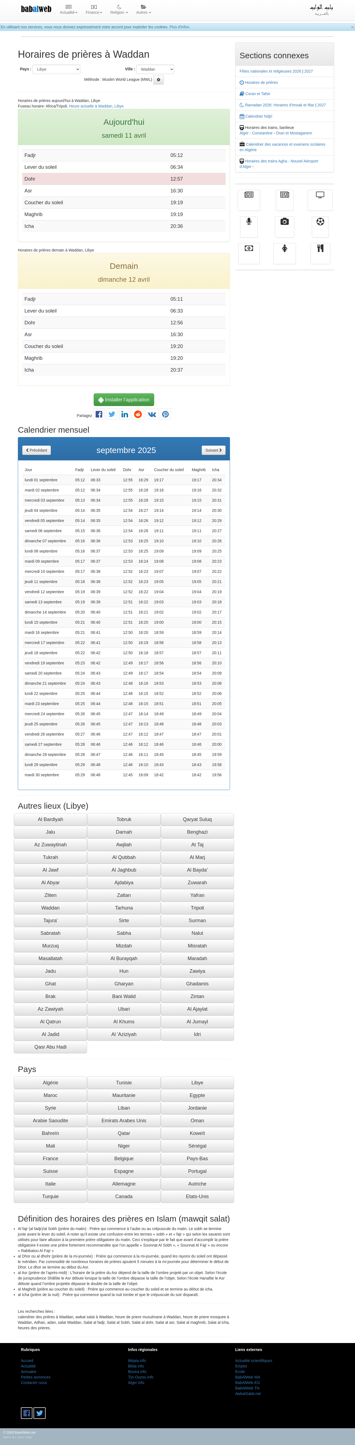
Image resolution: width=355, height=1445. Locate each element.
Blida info (136, 1366)
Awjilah (124, 844)
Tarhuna (124, 908)
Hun (123, 971)
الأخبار (285, 204)
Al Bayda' (197, 870)
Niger (124, 1146)
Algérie (50, 1082)
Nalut (197, 933)
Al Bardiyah (50, 819)
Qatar (124, 1133)
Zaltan (124, 895)
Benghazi (197, 832)
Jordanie (197, 1108)
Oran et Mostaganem (294, 133)
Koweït (197, 1133)
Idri (197, 1034)
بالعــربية (322, 10)
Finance (249, 257)
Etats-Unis (197, 1196)
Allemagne (123, 1184)
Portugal (197, 1171)
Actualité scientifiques (253, 1360)
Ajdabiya (123, 882)
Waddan (50, 908)
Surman (197, 920)
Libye (197, 1082)
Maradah (197, 958)
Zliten (51, 895)
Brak (50, 996)
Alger (244, 133)
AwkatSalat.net (248, 1393)
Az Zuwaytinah (50, 844)
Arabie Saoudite (50, 1120)
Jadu (50, 971)
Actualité (249, 204)
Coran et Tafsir (255, 94)
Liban (124, 1108)
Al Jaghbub (124, 870)
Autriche (197, 1184)
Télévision (320, 204)
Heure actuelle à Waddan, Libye (96, 106)
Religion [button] (119, 10)
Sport (320, 231)
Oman (197, 1120)
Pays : (25, 69)
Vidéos (285, 231)
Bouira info (137, 1371)
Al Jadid (50, 1034)
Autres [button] (143, 10)
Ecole (240, 1371)
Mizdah (124, 946)
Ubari (124, 1009)
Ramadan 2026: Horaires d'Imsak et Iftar (277, 105)
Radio (249, 231)
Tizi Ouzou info (141, 1377)
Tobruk (124, 819)
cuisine (320, 257)
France (50, 1158)
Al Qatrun (50, 1021)
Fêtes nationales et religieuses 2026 (270, 71)
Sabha (124, 933)
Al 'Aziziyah (123, 1034)
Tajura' (50, 920)
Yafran (197, 895)
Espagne (124, 1171)
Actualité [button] (68, 10)
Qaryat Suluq (197, 819)
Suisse (50, 1171)
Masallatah (50, 958)
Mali (50, 1146)
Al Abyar (50, 882)
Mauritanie (123, 1095)
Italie (50, 1184)
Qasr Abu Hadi (50, 1047)
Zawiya (197, 971)
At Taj (197, 844)
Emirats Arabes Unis (123, 1120)
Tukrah (50, 857)
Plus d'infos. (180, 27)
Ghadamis (197, 984)
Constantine (262, 133)
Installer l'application (123, 399)
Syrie (50, 1108)
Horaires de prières (259, 82)
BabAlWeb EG (247, 1382)
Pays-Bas (197, 1158)
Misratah (197, 946)
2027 (308, 71)
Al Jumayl (197, 1021)
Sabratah (50, 933)
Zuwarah (197, 882)
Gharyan (123, 984)
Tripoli (197, 908)
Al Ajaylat (197, 1009)
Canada (123, 1196)
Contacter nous (34, 1382)
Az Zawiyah (50, 1009)
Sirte (124, 920)
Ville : (130, 69)
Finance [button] (94, 10)
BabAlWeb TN (247, 1388)
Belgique (124, 1158)
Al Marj (197, 857)
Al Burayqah (123, 958)
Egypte (197, 1095)
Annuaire (28, 1371)
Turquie (50, 1196)
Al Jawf (51, 870)
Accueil (27, 1360)
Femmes (284, 257)
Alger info (136, 1382)
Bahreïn (50, 1133)
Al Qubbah (123, 857)
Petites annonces (35, 1377)
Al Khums (123, 1021)
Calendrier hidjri (256, 116)
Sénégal (197, 1146)
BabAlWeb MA (247, 1377)
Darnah (124, 832)
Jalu (50, 832)
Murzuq (50, 946)
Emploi (241, 1366)
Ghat (50, 984)
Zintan (197, 996)
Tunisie (124, 1082)
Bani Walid (123, 996)
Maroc (50, 1095)
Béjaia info (137, 1360)
